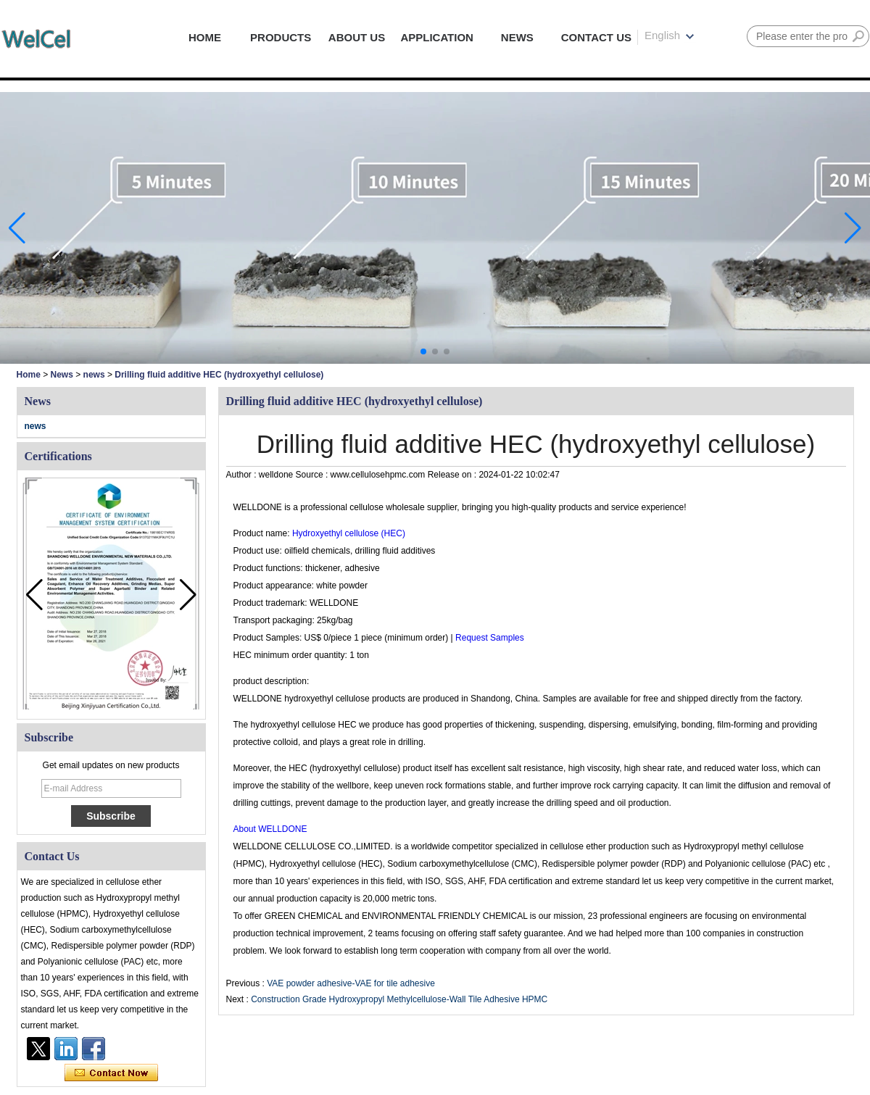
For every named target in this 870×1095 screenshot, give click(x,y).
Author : (242, 475)
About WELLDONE (270, 829)
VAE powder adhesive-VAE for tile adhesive (351, 983)
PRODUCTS (280, 37)
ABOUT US (356, 37)
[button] (423, 351)
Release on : (453, 475)
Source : (313, 475)
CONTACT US (596, 37)
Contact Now (111, 1073)
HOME (204, 37)
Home (29, 375)
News (62, 375)
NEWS (517, 37)
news (94, 375)
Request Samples (489, 638)
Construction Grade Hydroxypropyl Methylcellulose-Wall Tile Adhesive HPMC (399, 999)
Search (858, 36)
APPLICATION (436, 37)
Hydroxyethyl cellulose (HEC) (347, 533)
